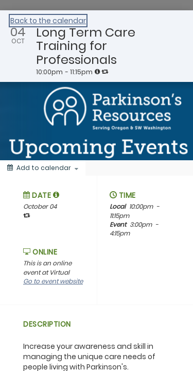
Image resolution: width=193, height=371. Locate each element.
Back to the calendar (48, 20)
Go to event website (53, 281)
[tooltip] (97, 72)
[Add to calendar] (42, 168)
